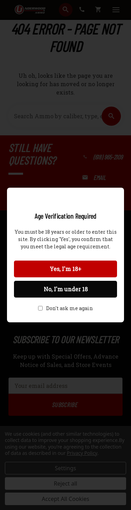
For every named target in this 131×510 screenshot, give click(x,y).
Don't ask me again (69, 308)
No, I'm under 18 (66, 289)
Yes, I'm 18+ (65, 268)
